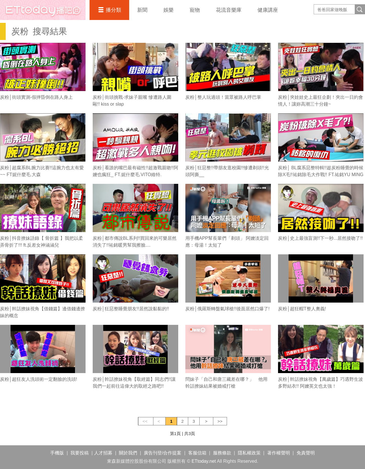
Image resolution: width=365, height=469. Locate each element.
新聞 (142, 10)
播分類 (113, 10)
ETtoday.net (204, 461)
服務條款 (222, 452)
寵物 (195, 10)
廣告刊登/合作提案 (162, 452)
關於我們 (128, 452)
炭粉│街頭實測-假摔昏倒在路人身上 (36, 97)
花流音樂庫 (229, 10)
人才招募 (103, 452)
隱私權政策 (249, 452)
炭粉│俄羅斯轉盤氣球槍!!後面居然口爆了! (227, 308)
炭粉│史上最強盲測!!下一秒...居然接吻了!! (320, 238)
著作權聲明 (278, 452)
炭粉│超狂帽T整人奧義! (302, 308)
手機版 (57, 452)
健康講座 (267, 10)
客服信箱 (197, 452)
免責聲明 (306, 452)
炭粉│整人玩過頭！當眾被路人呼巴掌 (223, 97)
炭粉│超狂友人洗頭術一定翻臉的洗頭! (38, 379)
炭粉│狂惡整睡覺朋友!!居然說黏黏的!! (131, 308)
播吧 (43, 10)
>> (220, 421)
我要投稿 (79, 452)
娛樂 (168, 10)
